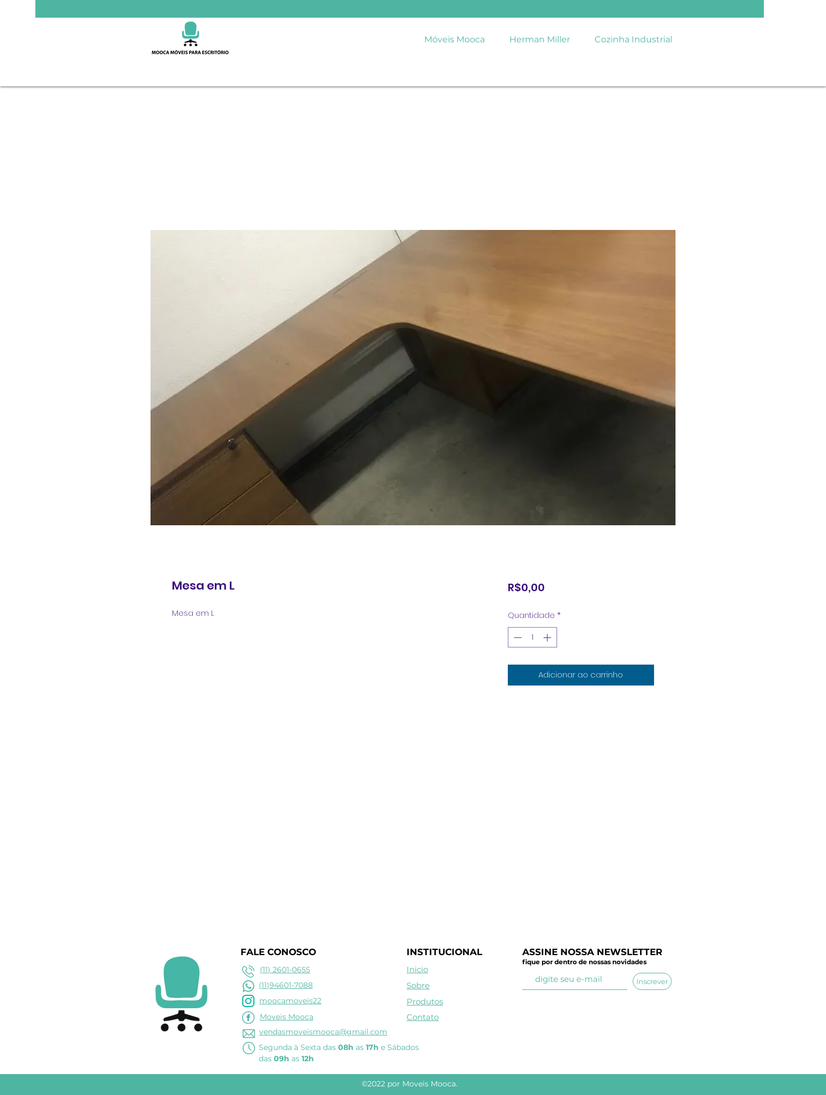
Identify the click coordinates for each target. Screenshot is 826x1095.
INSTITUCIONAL (444, 952)
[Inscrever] (652, 981)
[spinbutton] (532, 637)
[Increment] (548, 637)
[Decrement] (516, 637)
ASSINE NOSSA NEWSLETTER (592, 952)
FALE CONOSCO (278, 952)
